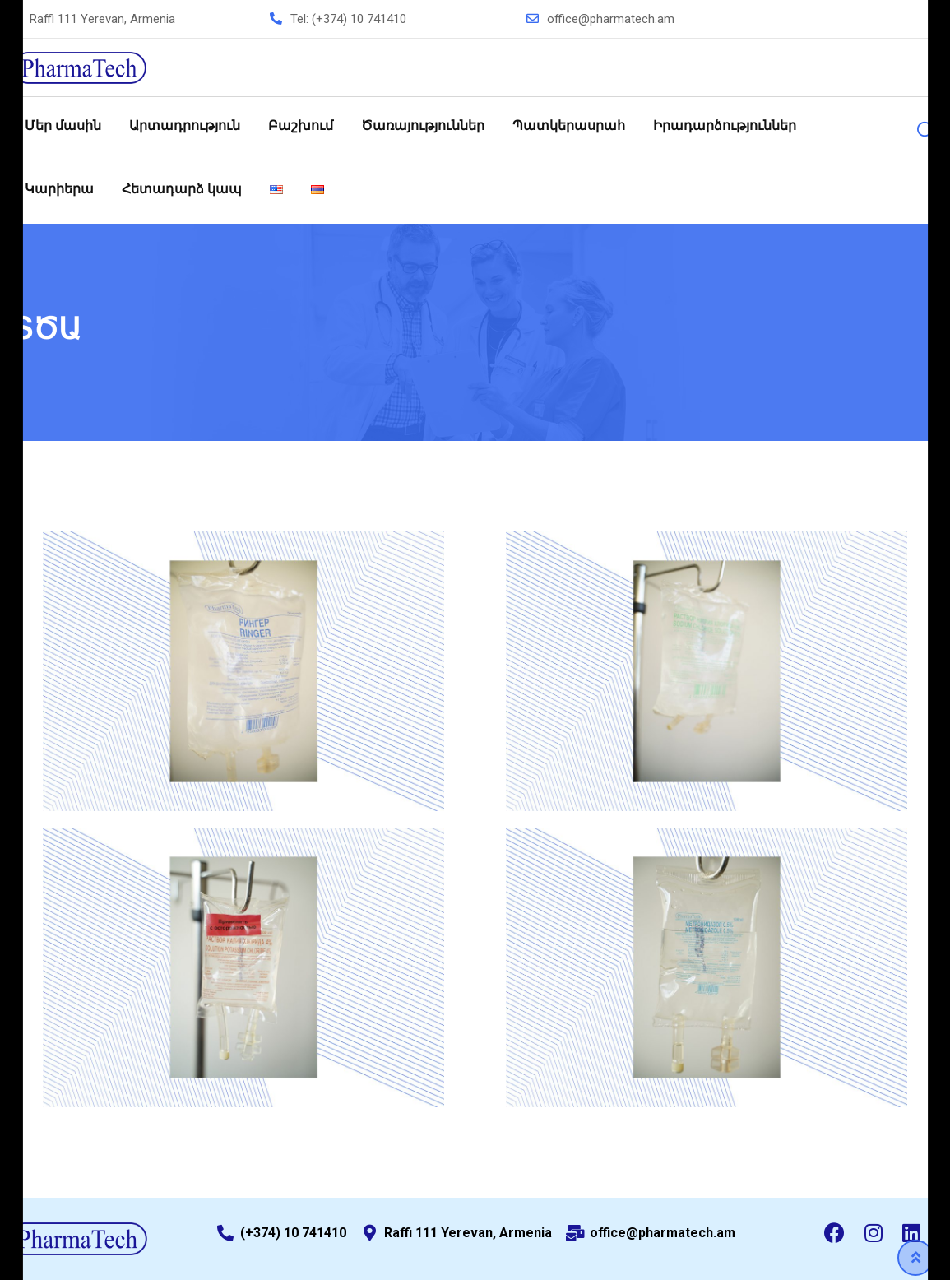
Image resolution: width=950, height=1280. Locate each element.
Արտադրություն (184, 125)
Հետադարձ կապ (182, 189)
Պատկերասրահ (568, 125)
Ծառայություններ (422, 125)
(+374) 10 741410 (359, 19)
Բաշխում (300, 125)
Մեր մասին (63, 125)
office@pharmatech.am (610, 19)
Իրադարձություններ (724, 125)
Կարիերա (59, 189)
